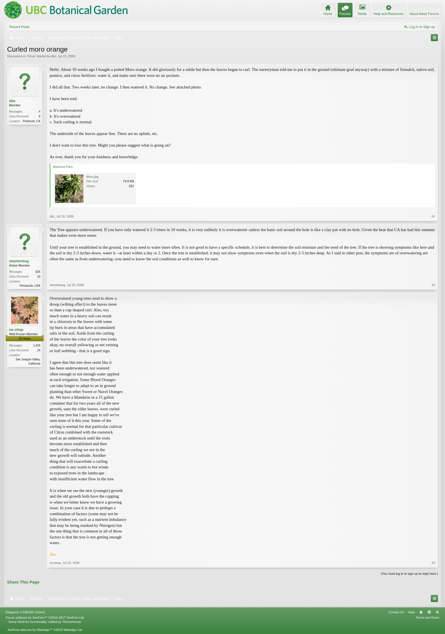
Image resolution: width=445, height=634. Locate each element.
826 (37, 271)
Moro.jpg (92, 176)
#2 (433, 285)
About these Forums (424, 14)
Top (429, 612)
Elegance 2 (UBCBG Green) (25, 612)
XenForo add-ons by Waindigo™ (30, 629)
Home (421, 612)
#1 (433, 216)
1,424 (36, 345)
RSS (437, 612)
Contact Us (396, 612)
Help (411, 612)
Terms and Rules (427, 617)
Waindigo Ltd (73, 629)
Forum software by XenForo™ (45, 617)
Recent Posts (19, 27)
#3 (433, 563)
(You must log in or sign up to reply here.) (409, 573)
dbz (53, 56)
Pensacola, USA (30, 285)
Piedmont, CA (31, 121)
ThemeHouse (71, 622)
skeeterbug (19, 261)
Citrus (31, 56)
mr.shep (16, 329)
